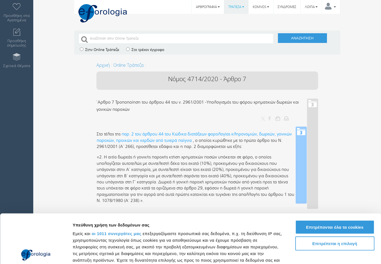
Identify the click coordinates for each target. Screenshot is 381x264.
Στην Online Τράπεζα (99, 49)
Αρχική (103, 65)
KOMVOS (261, 7)
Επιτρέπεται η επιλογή (334, 194)
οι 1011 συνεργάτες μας (116, 185)
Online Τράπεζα (128, 65)
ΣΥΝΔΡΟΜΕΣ (287, 7)
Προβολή (314, 253)
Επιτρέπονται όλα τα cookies (334, 178)
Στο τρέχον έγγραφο (145, 49)
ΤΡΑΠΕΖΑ (236, 7)
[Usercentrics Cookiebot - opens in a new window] (36, 253)
